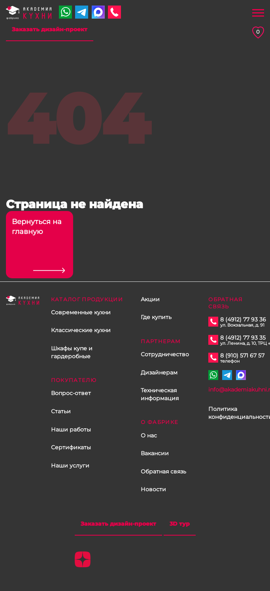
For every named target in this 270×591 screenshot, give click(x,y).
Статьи (61, 411)
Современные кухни (81, 312)
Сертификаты (71, 447)
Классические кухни (81, 330)
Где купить (156, 317)
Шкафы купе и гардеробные (72, 352)
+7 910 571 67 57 (65, 12)
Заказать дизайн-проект (49, 29)
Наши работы (71, 429)
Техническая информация (160, 394)
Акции (150, 299)
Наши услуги (70, 465)
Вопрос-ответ (71, 393)
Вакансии (155, 453)
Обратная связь (163, 471)
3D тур (180, 523)
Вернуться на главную (37, 226)
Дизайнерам (159, 372)
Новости (153, 489)
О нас (149, 435)
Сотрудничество (165, 354)
